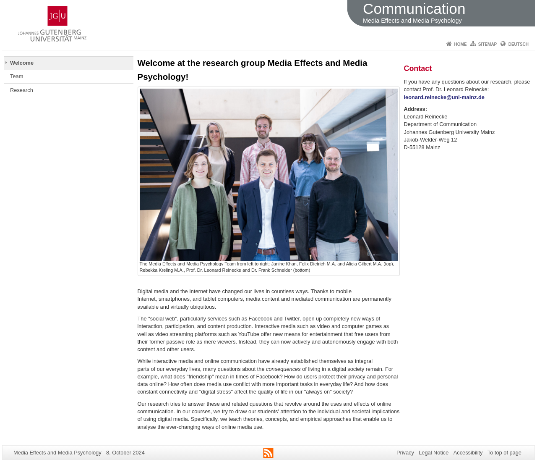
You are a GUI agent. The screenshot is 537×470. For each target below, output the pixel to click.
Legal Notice (433, 452)
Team (16, 76)
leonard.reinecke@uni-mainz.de (444, 97)
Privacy (405, 452)
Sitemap (487, 44)
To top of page (504, 452)
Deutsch (518, 44)
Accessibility (468, 452)
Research (21, 90)
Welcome (22, 63)
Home (460, 44)
